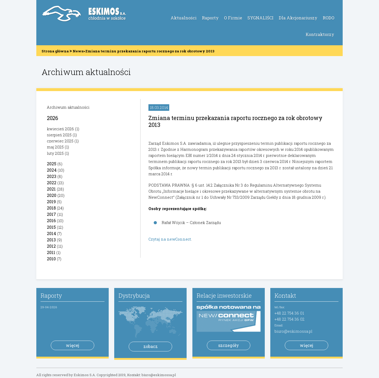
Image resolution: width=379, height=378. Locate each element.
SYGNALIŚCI (260, 18)
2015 (51, 227)
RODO (328, 18)
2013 (51, 239)
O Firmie (233, 18)
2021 (51, 189)
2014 (51, 233)
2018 (51, 208)
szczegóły (228, 345)
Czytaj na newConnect (169, 239)
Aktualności (184, 18)
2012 (51, 246)
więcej (72, 345)
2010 (51, 258)
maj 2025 (55, 147)
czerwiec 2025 (60, 140)
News (78, 51)
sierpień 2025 (59, 134)
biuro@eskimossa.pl (293, 331)
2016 (51, 220)
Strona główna (55, 51)
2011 (51, 252)
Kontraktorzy (320, 34)
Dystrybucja (134, 295)
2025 (51, 163)
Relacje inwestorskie (224, 295)
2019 (51, 201)
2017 (51, 214)
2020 (51, 195)
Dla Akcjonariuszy (298, 18)
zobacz (150, 346)
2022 (51, 182)
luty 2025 (55, 153)
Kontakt (285, 295)
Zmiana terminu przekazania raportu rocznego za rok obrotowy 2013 (235, 121)
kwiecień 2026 (60, 128)
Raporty (210, 18)
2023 (51, 176)
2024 (52, 170)
